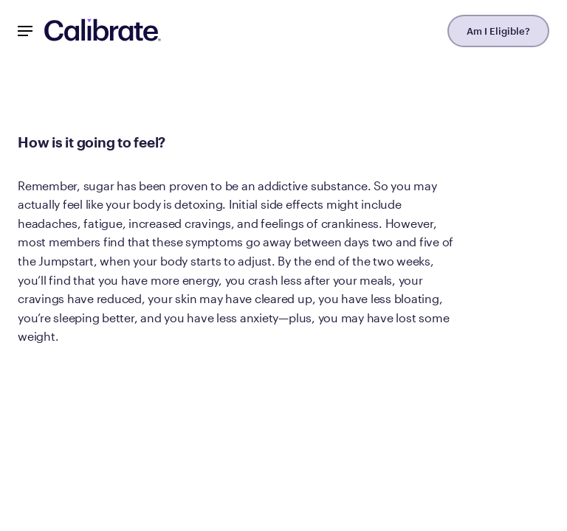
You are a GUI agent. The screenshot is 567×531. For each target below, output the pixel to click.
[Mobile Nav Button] (25, 31)
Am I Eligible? (498, 31)
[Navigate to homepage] (102, 31)
